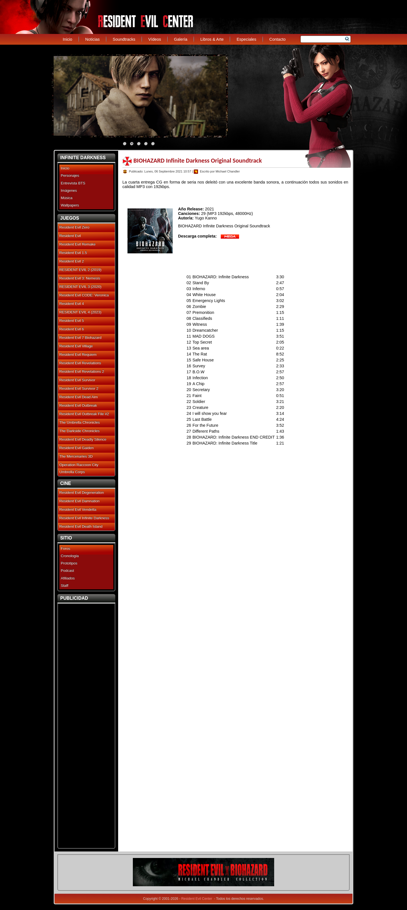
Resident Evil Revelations (80, 363)
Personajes (70, 175)
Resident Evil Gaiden (76, 448)
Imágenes (69, 190)
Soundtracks (124, 39)
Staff (64, 585)
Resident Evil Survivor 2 (78, 388)
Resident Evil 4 (71, 303)
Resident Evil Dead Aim (78, 397)
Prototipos (69, 563)
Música (66, 198)
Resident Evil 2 (71, 261)
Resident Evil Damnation (79, 501)
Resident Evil (70, 236)
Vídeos (154, 39)
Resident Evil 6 (71, 329)
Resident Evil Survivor (77, 380)
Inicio (67, 39)
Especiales (246, 39)
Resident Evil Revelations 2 (81, 371)
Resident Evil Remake (77, 244)
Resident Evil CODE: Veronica (84, 295)
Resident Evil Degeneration (81, 492)
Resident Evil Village (76, 346)
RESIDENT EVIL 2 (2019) (80, 270)
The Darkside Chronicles (79, 431)
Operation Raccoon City (78, 465)
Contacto (277, 39)
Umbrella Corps (72, 472)
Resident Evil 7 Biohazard (80, 337)
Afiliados (68, 578)
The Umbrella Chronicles (79, 422)
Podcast (67, 570)
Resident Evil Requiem (78, 354)
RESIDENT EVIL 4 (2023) (80, 312)
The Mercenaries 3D (76, 456)
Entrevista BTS (73, 183)
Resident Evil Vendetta (77, 509)
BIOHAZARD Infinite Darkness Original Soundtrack (197, 160)
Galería (180, 39)
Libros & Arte (212, 39)
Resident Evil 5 (71, 320)
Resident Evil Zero (74, 227)
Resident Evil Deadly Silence (82, 439)
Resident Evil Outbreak (78, 405)
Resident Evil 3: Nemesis (79, 278)
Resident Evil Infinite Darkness (84, 518)
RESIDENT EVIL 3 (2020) (80, 286)
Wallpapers (70, 205)
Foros (65, 548)
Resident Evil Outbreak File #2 (84, 414)
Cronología (70, 556)
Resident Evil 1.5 (73, 253)
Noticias (92, 39)
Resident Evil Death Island (80, 526)
